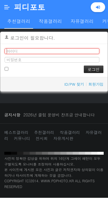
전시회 (42, 138)
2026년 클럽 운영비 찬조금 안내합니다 (58, 115)
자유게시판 (63, 138)
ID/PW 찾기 (74, 84)
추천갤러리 (44, 132)
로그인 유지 (17, 68)
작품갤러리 (70, 132)
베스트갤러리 (16, 132)
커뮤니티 (22, 138)
